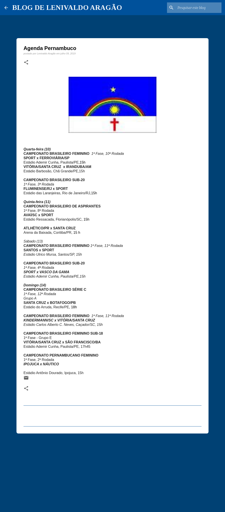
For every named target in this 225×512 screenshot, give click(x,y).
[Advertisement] (112, 470)
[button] (26, 62)
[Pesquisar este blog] (198, 7)
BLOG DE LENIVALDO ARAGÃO (67, 7)
